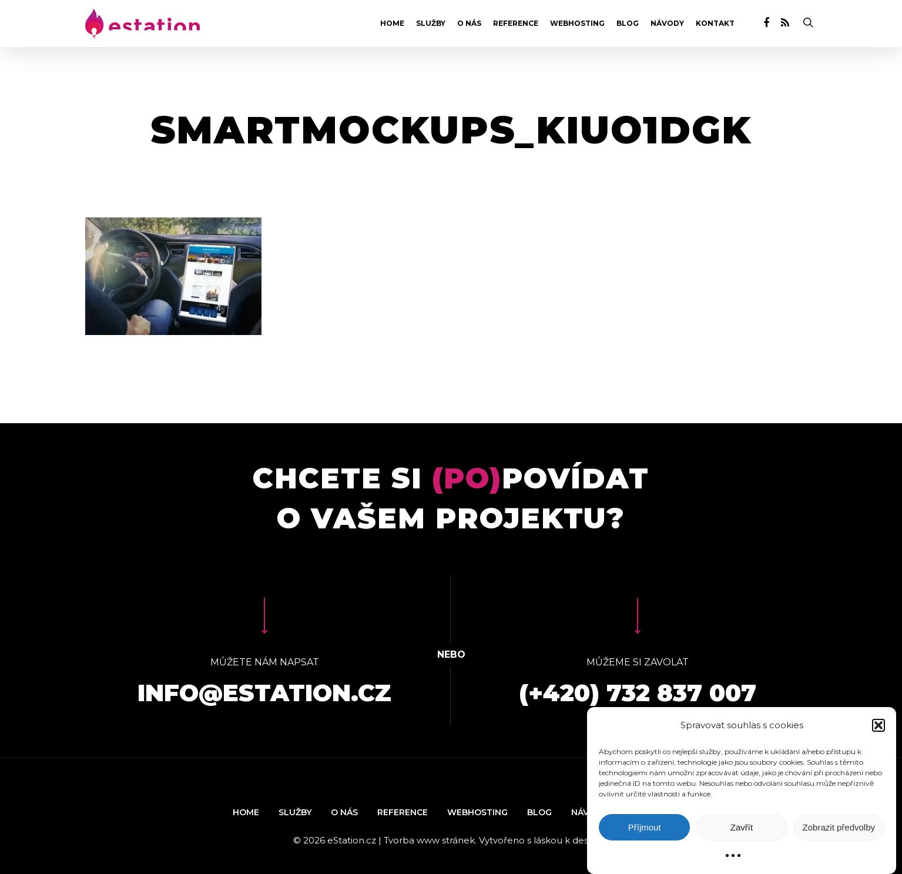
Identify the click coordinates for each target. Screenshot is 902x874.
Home (392, 23)
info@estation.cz (264, 692)
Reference (515, 23)
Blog (627, 23)
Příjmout (644, 827)
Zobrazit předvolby (839, 827)
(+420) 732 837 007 (637, 692)
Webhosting (577, 23)
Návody (667, 23)
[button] (878, 725)
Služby (430, 23)
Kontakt (715, 23)
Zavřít (741, 827)
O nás (469, 23)
